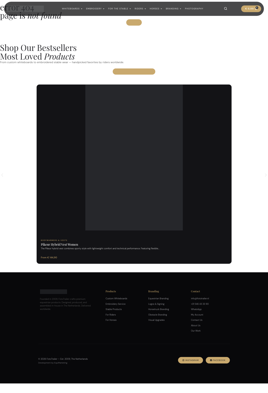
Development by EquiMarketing (52, 362)
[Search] (225, 8)
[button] (2, 175)
